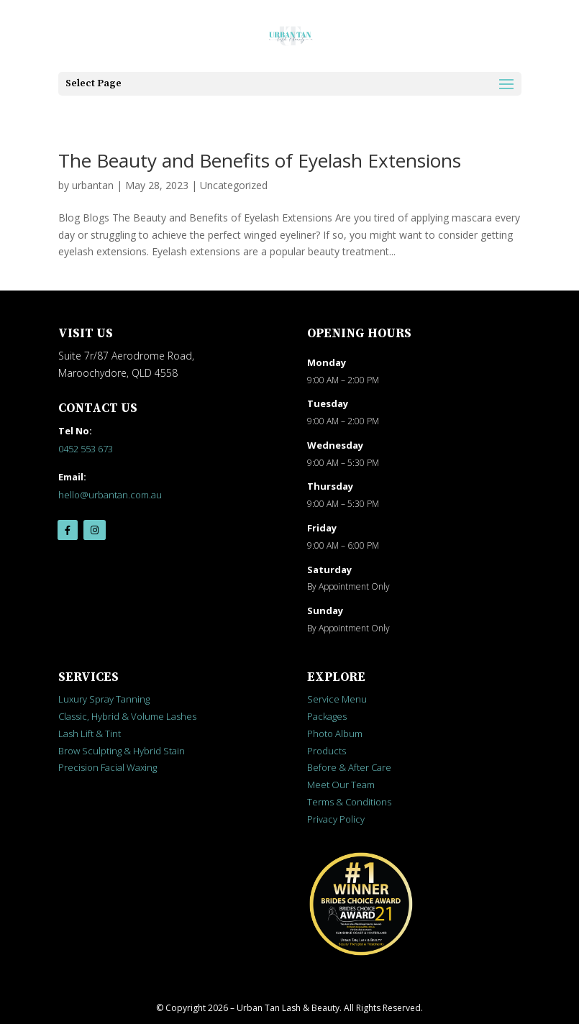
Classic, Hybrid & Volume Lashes (127, 716)
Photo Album (335, 733)
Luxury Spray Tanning (104, 698)
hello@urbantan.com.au (110, 494)
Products (326, 750)
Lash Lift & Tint (89, 733)
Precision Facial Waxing (107, 767)
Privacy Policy (336, 819)
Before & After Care (349, 767)
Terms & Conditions (349, 801)
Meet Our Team (341, 784)
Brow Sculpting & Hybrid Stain (121, 750)
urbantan (93, 185)
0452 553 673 (85, 448)
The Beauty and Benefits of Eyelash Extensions (259, 160)
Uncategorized (234, 185)
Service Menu (337, 698)
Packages (327, 716)
